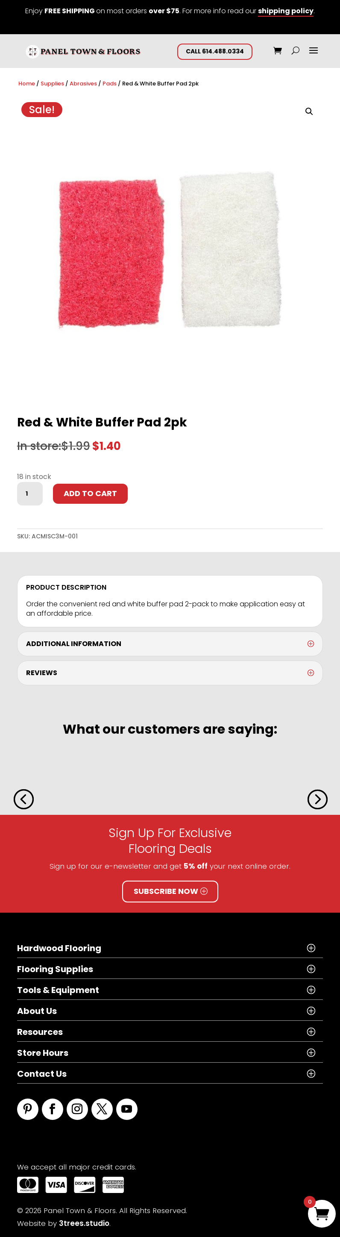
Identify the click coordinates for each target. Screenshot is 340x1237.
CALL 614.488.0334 (215, 51)
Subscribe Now (166, 891)
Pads (110, 83)
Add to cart (90, 493)
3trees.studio (84, 1223)
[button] (309, 111)
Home (26, 83)
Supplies (52, 83)
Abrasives (83, 83)
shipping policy (286, 11)
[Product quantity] (30, 494)
